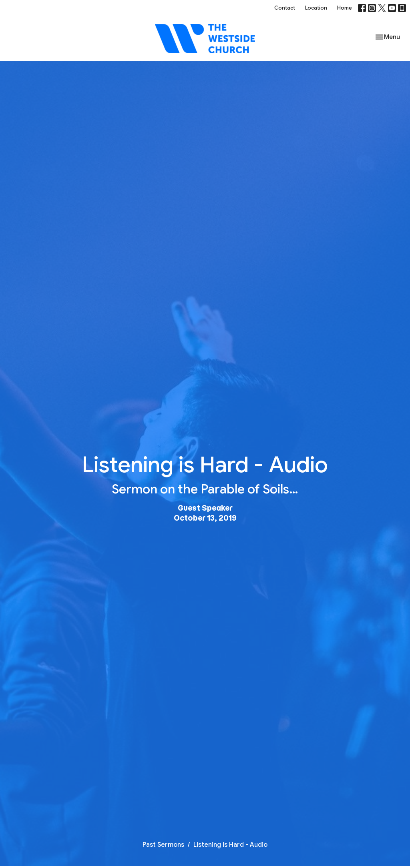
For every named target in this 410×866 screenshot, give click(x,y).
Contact (284, 7)
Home (344, 7)
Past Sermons (163, 845)
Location (316, 7)
